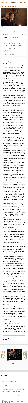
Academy (4, 377)
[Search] (17, 2)
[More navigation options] (25, 2)
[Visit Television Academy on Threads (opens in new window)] (14, 395)
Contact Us (4, 381)
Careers (21, 377)
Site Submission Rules (6, 391)
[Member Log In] (21, 2)
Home (4, 6)
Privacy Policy (5, 389)
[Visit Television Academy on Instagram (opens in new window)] (11, 395)
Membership (15, 377)
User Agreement (20, 389)
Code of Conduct (16, 391)
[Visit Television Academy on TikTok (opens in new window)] (16, 395)
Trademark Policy (12, 389)
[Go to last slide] (4, 357)
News (14, 6)
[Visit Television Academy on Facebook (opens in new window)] (9, 395)
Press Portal (4, 385)
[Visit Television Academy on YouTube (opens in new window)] (18, 395)
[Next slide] (24, 357)
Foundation (9, 377)
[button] (15, 354)
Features (9, 6)
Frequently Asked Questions (14, 381)
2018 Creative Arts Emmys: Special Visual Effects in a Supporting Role (14, 362)
